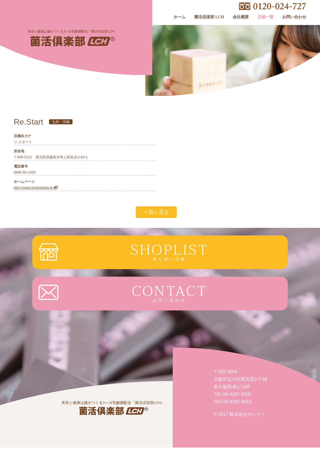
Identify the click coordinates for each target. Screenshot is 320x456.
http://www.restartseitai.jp (33, 188)
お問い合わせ (294, 17)
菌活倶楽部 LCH (209, 17)
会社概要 (241, 17)
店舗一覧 (266, 17)
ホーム (180, 17)
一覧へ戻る (156, 212)
